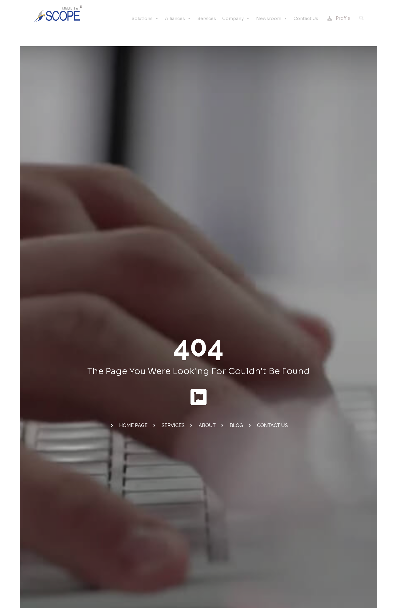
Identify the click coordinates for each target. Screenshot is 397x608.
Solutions (145, 18)
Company (236, 18)
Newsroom (271, 18)
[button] (361, 18)
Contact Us (306, 18)
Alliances (178, 18)
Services (206, 18)
